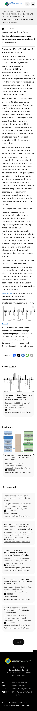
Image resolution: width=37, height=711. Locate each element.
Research (11, 11)
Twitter (18, 355)
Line (27, 355)
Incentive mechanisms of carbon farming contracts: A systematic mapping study (17, 610)
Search (27, 4)
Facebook (14, 355)
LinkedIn (23, 355)
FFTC (18, 705)
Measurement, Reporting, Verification (17, 516)
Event (13, 705)
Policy (26, 702)
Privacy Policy (14, 670)
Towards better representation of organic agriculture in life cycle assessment (18, 457)
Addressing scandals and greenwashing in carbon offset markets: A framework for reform (17, 552)
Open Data (6, 705)
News (21, 702)
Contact (25, 670)
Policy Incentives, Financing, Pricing (16, 571)
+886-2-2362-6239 (19, 682)
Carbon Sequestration (11, 513)
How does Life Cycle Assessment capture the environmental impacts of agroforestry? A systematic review (18, 397)
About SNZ (6, 702)
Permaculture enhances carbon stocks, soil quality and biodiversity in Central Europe (18, 581)
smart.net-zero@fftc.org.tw (22, 689)
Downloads (25, 705)
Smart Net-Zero (13, 4)
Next (33, 454)
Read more (7, 293)
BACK (18, 642)
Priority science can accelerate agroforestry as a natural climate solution (17, 498)
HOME (4, 11)
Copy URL (31, 355)
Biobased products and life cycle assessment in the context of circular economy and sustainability (18, 527)
